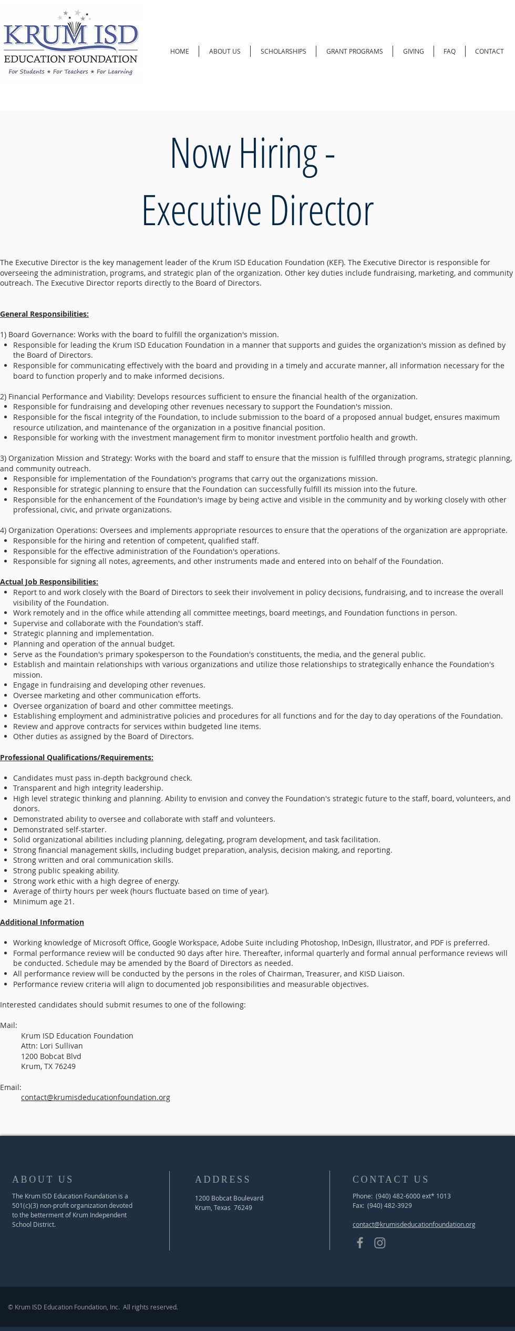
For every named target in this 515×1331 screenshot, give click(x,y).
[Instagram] (380, 1242)
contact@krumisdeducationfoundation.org (95, 1097)
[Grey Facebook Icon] (360, 1242)
